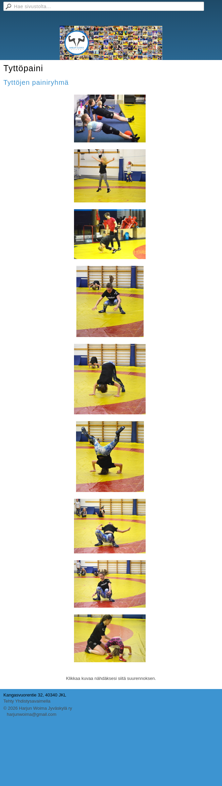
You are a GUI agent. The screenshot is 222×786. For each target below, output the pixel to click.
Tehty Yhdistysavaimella (27, 701)
